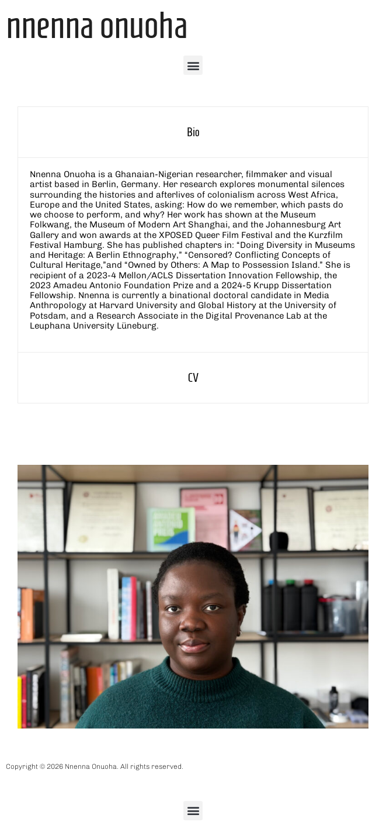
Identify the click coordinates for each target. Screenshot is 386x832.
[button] (193, 65)
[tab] (193, 131)
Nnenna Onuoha (97, 25)
